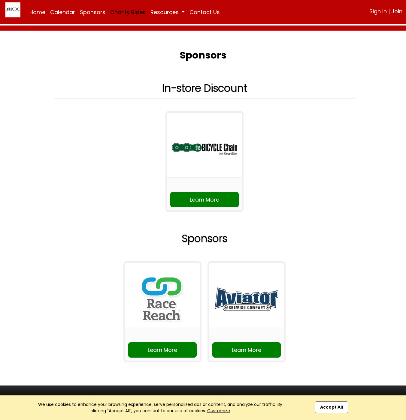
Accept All (331, 407)
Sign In (378, 11)
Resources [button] (165, 12)
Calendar (62, 12)
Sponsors (92, 12)
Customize (218, 411)
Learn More (204, 199)
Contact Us (204, 12)
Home (37, 12)
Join (396, 11)
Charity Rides (128, 12)
